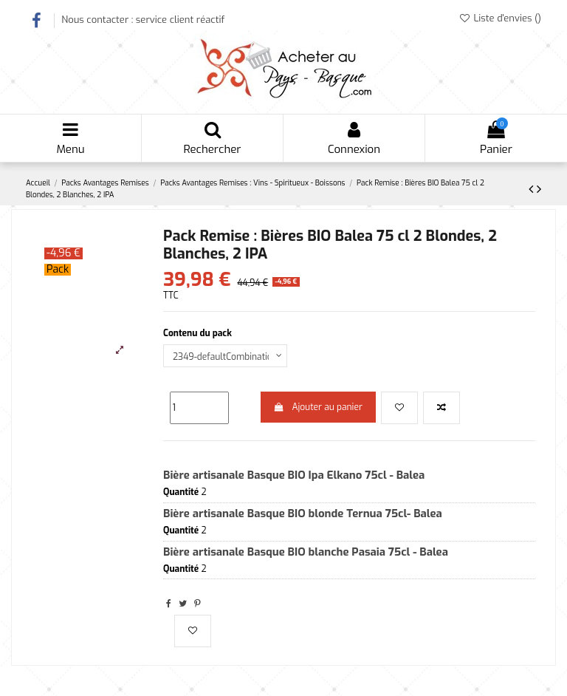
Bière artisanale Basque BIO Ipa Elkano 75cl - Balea (294, 475)
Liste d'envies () (499, 18)
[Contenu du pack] (225, 356)
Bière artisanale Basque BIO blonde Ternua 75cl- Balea (302, 513)
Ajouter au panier (318, 407)
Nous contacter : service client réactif (142, 19)
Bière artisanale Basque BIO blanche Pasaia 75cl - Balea (305, 552)
